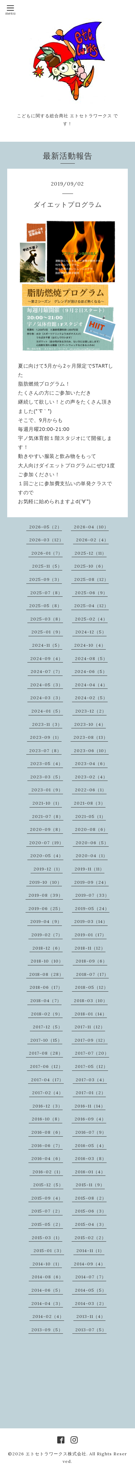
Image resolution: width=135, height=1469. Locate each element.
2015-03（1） (47, 1237)
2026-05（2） (45, 526)
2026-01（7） (47, 553)
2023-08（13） (90, 737)
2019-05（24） (92, 908)
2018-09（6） (91, 961)
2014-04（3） (47, 1303)
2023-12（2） (91, 711)
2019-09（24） (91, 882)
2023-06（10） (91, 750)
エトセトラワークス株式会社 (56, 1453)
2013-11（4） (90, 1316)
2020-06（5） (92, 842)
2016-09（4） (90, 1119)
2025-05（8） (45, 605)
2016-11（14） (90, 1106)
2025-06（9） (91, 592)
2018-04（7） (46, 1000)
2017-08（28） (46, 1053)
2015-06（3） (91, 1211)
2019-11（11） (89, 869)
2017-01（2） (91, 1092)
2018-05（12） (91, 987)
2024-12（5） (91, 632)
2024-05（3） (46, 684)
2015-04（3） (91, 1224)
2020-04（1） (92, 855)
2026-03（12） (46, 539)
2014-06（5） (47, 1290)
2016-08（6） (47, 1132)
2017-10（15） (46, 1040)
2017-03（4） (91, 1079)
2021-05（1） (90, 816)
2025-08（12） (91, 579)
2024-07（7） (47, 671)
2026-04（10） (91, 526)
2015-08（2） (91, 1198)
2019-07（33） (92, 895)
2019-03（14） (91, 921)
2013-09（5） (47, 1329)
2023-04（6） (91, 763)
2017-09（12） (91, 1040)
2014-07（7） (90, 1276)
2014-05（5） (91, 1290)
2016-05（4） (91, 1145)
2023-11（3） (47, 724)
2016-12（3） (47, 1106)
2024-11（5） (47, 645)
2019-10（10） (45, 882)
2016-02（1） (47, 1171)
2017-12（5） (48, 1026)
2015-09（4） (47, 1198)
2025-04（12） (91, 605)
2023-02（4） (91, 776)
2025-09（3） (45, 579)
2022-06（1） (91, 789)
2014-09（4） (89, 1263)
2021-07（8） (47, 816)
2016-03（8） (91, 1158)
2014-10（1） (47, 1263)
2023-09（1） (46, 737)
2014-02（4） (48, 1316)
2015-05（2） (47, 1224)
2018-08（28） (46, 974)
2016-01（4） (90, 1171)
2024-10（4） (90, 645)
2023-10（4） (90, 724)
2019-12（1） (48, 869)
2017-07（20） (92, 1053)
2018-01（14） (91, 1014)
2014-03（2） (91, 1303)
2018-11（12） (90, 948)
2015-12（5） (48, 1184)
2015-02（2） (90, 1237)
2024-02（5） (91, 697)
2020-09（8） (46, 829)
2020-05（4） (46, 855)
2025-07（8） (46, 592)
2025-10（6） (90, 566)
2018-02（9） (47, 1014)
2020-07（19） (46, 842)
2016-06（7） (47, 1145)
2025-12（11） (91, 553)
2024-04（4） (91, 684)
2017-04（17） (47, 1079)
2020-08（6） (91, 829)
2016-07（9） (91, 1132)
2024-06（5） (91, 671)
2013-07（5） (91, 1329)
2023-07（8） (45, 750)
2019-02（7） (47, 934)
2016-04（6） (47, 1158)
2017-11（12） (90, 1026)
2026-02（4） (92, 539)
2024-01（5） (47, 711)
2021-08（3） (89, 803)
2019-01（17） (91, 934)
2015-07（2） (47, 1211)
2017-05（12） (91, 1066)
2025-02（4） (91, 619)
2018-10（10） (47, 961)
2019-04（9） (46, 921)
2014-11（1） (90, 1250)
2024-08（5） (91, 658)
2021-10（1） (47, 803)
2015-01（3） (48, 1250)
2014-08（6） (47, 1276)
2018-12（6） (47, 948)
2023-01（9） (47, 789)
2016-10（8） (47, 1119)
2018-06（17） (46, 987)
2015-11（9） (90, 1184)
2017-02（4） (47, 1092)
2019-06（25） (45, 908)
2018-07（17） (92, 974)
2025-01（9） (47, 632)
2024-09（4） (46, 658)
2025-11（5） (47, 566)
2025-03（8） (46, 619)
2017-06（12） (46, 1066)
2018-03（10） (91, 1000)
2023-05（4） (46, 763)
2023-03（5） (46, 776)
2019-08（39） (45, 895)
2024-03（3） (46, 697)
